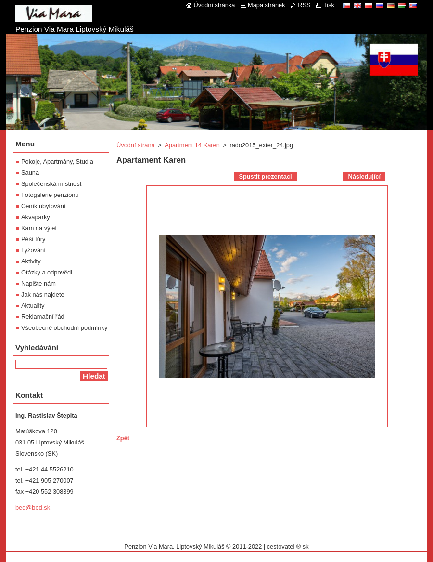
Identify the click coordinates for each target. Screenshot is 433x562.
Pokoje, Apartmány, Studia (57, 161)
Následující (364, 176)
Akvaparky (35, 217)
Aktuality (32, 305)
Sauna (30, 172)
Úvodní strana (135, 145)
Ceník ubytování (43, 205)
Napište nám (38, 283)
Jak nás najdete (42, 294)
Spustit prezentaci (265, 176)
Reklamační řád (42, 316)
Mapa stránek (266, 5)
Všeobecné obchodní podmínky (64, 327)
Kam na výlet (39, 228)
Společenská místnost (51, 183)
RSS (304, 5)
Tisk (328, 5)
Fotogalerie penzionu (50, 194)
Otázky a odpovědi (46, 272)
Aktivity (31, 261)
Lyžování (33, 250)
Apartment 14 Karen (192, 145)
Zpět (122, 438)
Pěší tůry (33, 239)
